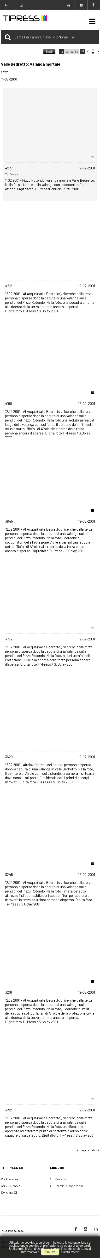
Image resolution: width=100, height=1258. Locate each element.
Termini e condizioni (69, 1186)
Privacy (60, 1179)
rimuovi (49, 1252)
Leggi (87, 1249)
